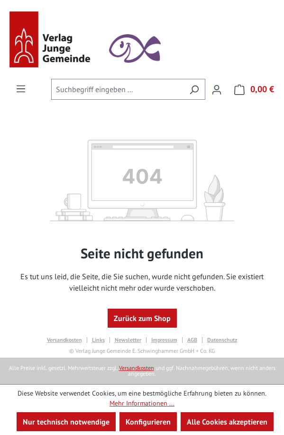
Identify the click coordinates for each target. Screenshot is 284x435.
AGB (192, 340)
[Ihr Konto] (216, 89)
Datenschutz (222, 340)
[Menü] (20, 88)
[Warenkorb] (251, 89)
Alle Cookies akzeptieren (227, 421)
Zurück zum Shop (142, 318)
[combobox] (117, 89)
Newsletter (128, 340)
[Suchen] (194, 89)
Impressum (164, 340)
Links (98, 340)
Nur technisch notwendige (66, 421)
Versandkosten (64, 340)
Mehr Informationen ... (142, 403)
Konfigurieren (148, 421)
